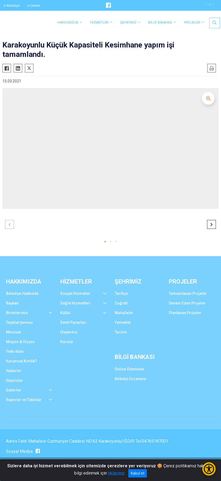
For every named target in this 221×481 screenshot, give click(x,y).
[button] (105, 241)
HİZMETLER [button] (99, 22)
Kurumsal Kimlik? (21, 361)
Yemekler (123, 322)
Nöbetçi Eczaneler (131, 379)
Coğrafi (121, 303)
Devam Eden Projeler (187, 303)
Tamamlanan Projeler (188, 293)
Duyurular (14, 380)
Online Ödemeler (129, 369)
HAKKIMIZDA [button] (67, 22)
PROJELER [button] (192, 22)
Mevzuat (13, 332)
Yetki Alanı (15, 351)
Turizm (121, 332)
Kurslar (66, 342)
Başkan (12, 303)
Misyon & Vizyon (20, 342)
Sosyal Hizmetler (75, 293)
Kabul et (137, 473)
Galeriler (13, 390)
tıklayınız (116, 473)
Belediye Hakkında (22, 293)
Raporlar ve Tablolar (24, 400)
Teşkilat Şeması (19, 322)
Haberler (13, 371)
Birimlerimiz (17, 313)
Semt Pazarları (73, 322)
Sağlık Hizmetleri (75, 303)
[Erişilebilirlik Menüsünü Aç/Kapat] (209, 469)
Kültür (65, 313)
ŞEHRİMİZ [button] (128, 22)
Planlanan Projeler (185, 313)
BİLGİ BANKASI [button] (160, 22)
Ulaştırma (68, 332)
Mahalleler (124, 313)
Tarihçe (121, 293)
